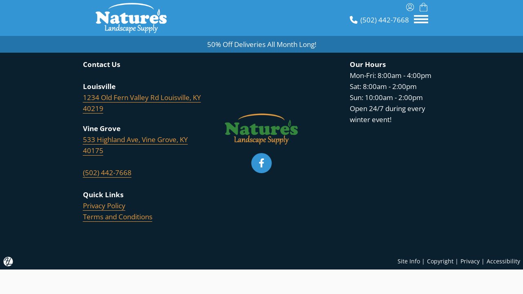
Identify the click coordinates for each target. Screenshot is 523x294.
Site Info (409, 261)
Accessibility (503, 261)
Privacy (470, 261)
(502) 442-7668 (107, 172)
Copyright (440, 261)
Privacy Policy (104, 205)
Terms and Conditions (117, 216)
